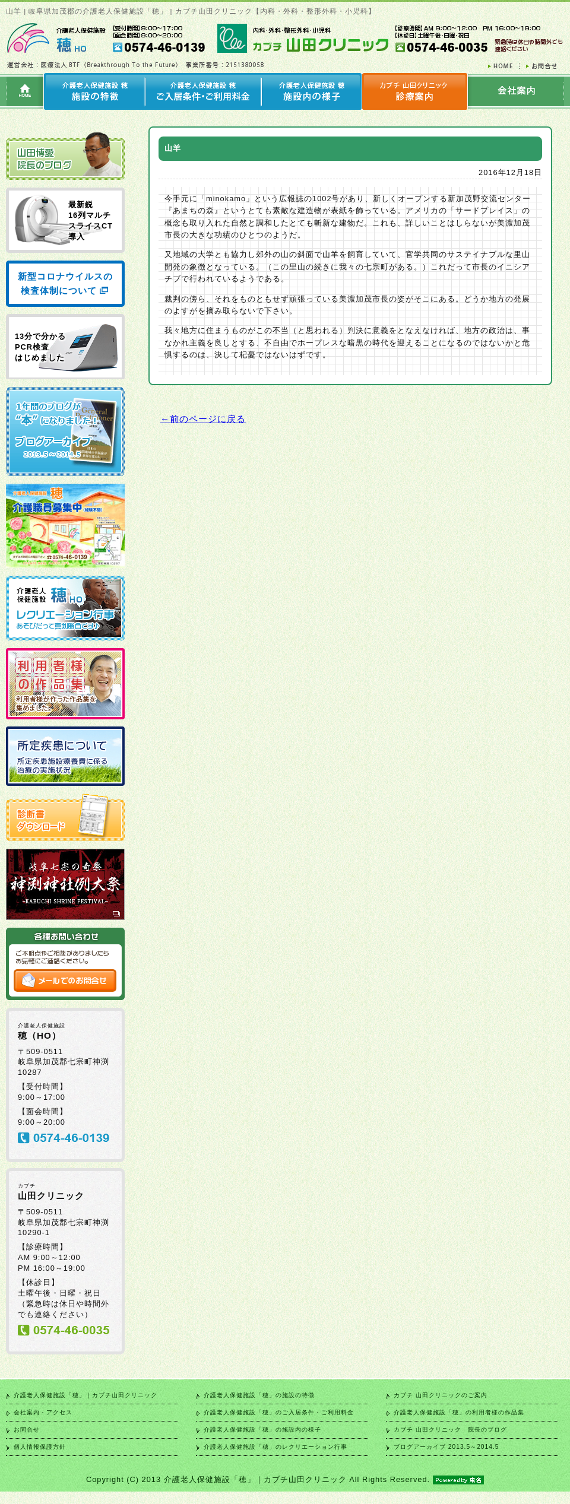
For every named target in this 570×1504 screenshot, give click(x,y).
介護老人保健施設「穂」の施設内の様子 (262, 1429)
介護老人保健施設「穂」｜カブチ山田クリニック (85, 1395)
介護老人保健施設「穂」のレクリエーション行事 (275, 1446)
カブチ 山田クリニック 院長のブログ (450, 1429)
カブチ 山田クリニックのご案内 (440, 1395)
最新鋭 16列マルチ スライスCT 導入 (90, 220)
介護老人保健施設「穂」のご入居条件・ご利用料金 (279, 1412)
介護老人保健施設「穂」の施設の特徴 (259, 1395)
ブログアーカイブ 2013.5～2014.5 (446, 1446)
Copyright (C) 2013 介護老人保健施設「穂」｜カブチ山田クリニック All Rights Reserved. (285, 1479)
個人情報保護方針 (40, 1446)
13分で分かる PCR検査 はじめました (40, 347)
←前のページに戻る (203, 419)
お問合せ (27, 1429)
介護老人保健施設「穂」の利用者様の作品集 (459, 1412)
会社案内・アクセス (43, 1412)
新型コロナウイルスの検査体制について (65, 283)
